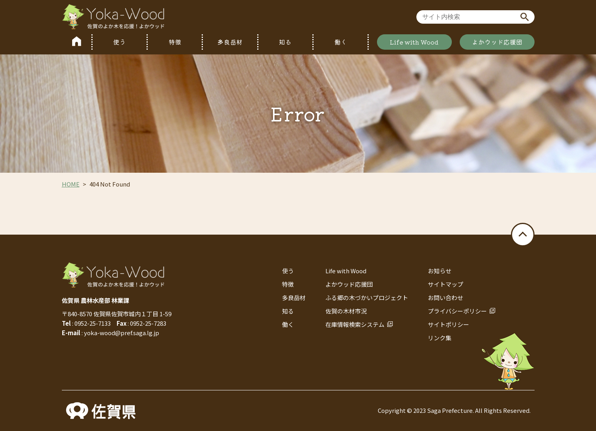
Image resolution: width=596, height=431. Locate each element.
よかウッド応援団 (497, 42)
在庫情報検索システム (354, 324)
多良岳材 (230, 42)
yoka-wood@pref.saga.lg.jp (121, 332)
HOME (71, 184)
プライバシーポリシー (457, 311)
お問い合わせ (445, 297)
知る (285, 42)
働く (340, 42)
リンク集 (439, 338)
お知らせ (439, 271)
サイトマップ (445, 284)
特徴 (175, 42)
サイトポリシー (448, 324)
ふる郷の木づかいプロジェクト (366, 297)
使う (119, 42)
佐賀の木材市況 (346, 311)
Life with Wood (414, 42)
